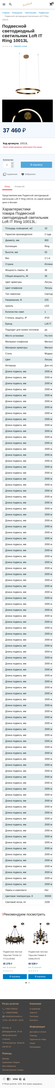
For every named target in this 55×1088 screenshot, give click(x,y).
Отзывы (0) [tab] (19, 186)
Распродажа (35, 1047)
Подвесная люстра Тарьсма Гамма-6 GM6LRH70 (38, 955)
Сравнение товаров (11, 1062)
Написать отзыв (20, 46)
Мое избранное (9, 1066)
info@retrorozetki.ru (13, 1016)
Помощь (33, 1035)
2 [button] (29, 982)
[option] (15, 949)
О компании (35, 1009)
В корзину (15, 976)
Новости (33, 1013)
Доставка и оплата (38, 1032)
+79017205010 (11, 1009)
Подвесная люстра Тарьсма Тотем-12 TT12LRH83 (12, 955)
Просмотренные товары (12, 1070)
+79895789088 (11, 1013)
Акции (32, 1043)
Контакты (34, 1020)
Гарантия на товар (38, 1039)
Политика (34, 1016)
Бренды (5, 1058)
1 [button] (26, 982)
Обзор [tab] (7, 186)
